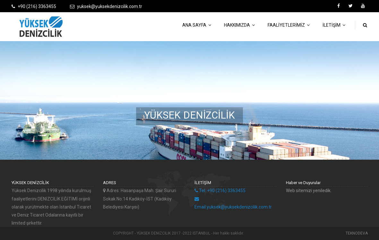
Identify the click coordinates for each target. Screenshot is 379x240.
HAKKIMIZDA (239, 25)
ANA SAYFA (196, 25)
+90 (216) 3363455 (37, 6)
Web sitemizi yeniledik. (309, 190)
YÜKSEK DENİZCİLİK (189, 115)
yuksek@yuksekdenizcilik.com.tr (109, 6)
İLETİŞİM (334, 25)
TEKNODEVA (357, 233)
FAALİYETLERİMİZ (289, 25)
